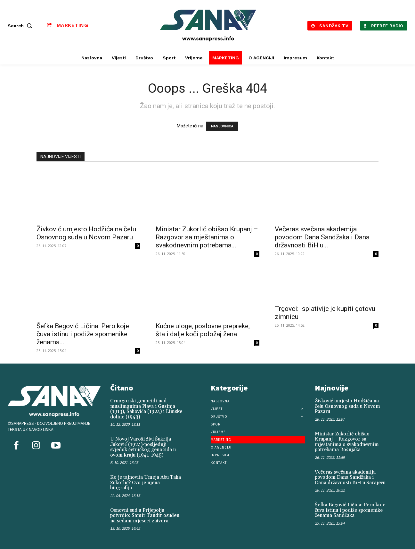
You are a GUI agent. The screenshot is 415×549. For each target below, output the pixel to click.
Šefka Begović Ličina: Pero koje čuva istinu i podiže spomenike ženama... (83, 334)
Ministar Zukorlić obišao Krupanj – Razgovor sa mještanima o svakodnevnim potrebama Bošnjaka (347, 442)
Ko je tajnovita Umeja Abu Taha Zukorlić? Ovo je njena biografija (145, 482)
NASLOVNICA (222, 126)
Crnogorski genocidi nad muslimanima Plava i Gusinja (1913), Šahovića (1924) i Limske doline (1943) (146, 409)
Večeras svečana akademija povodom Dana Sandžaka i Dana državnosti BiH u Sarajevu (350, 477)
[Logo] (208, 25)
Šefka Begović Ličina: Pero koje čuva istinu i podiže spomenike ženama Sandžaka (350, 510)
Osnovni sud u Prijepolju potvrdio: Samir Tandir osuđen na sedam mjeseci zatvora (144, 515)
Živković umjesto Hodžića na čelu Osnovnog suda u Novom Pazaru (86, 233)
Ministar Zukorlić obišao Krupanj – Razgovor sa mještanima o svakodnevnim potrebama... (207, 237)
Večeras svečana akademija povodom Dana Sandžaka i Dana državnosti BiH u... (322, 237)
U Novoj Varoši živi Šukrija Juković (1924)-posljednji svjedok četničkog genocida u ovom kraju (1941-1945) (143, 447)
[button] (21, 25)
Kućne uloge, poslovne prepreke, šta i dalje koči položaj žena (203, 330)
